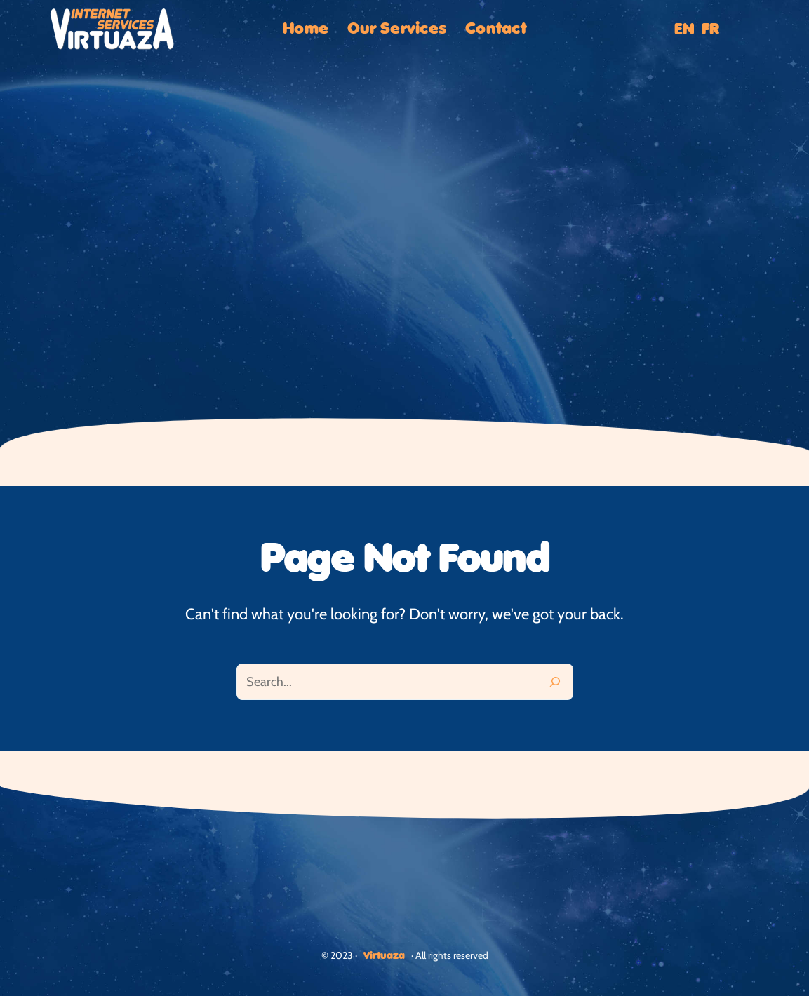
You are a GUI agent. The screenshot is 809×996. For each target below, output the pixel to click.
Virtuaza (384, 956)
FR (710, 30)
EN (684, 30)
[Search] (555, 681)
